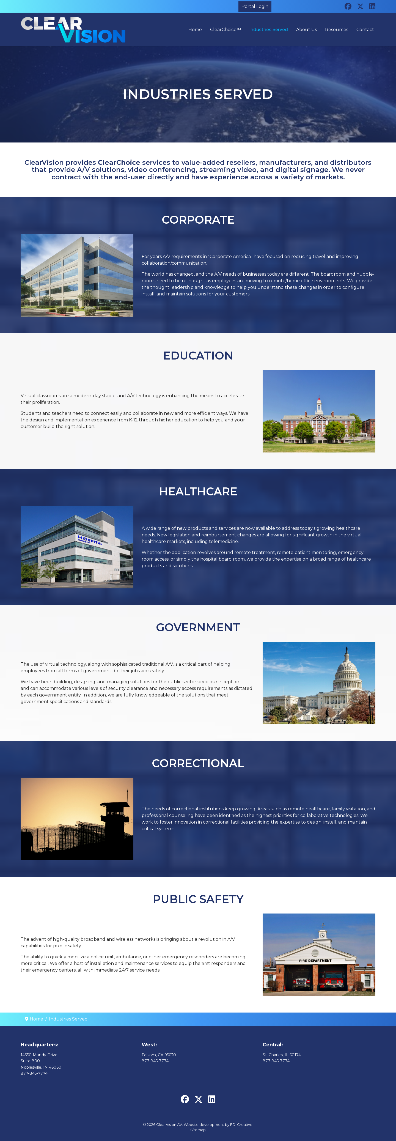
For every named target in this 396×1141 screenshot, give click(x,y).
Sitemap (198, 1130)
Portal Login (254, 6)
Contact (365, 29)
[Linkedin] (372, 6)
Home (195, 29)
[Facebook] (348, 6)
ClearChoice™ (225, 29)
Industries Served (268, 29)
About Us (306, 29)
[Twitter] (360, 6)
